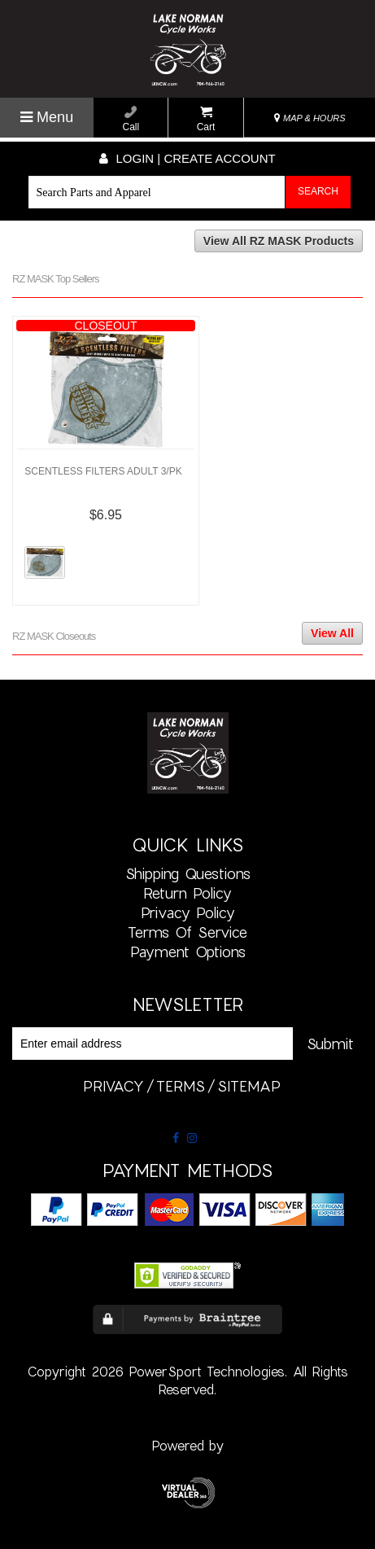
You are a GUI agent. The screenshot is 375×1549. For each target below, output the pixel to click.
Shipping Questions (188, 873)
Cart (206, 119)
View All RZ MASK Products (278, 240)
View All (332, 633)
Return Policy (187, 893)
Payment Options (188, 951)
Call (131, 119)
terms (180, 1086)
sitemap (249, 1086)
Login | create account (187, 158)
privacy (113, 1086)
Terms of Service (187, 932)
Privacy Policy (188, 912)
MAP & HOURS (310, 118)
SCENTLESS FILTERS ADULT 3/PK (102, 471)
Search (318, 191)
